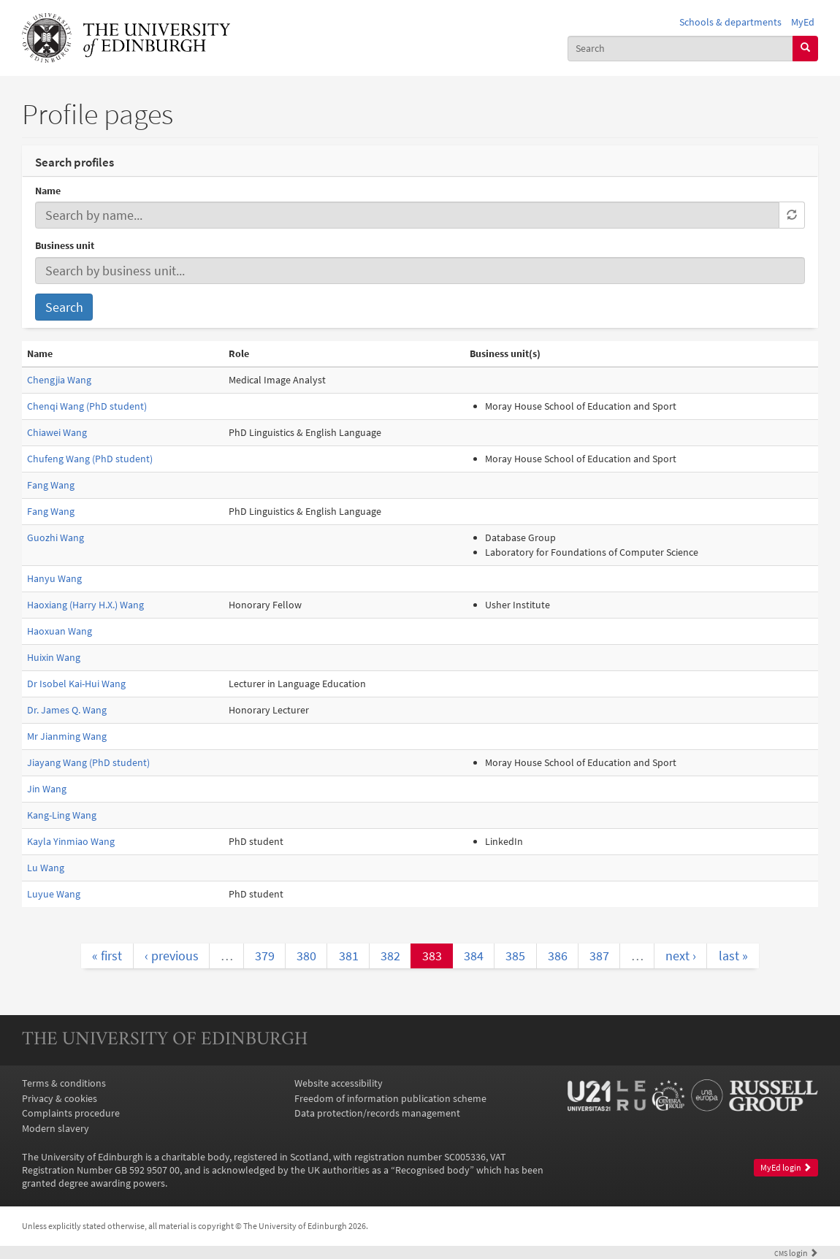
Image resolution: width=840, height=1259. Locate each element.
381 (349, 955)
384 (474, 955)
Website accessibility (338, 1083)
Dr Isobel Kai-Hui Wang (76, 683)
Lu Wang (45, 867)
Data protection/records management (377, 1113)
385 (515, 955)
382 (390, 955)
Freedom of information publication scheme (390, 1098)
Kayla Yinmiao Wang (71, 841)
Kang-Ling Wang (61, 815)
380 (306, 955)
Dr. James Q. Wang (67, 709)
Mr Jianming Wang (67, 736)
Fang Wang (51, 484)
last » (733, 955)
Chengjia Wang (59, 379)
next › (680, 955)
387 (599, 955)
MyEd (802, 21)
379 (265, 955)
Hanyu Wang (54, 578)
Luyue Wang (53, 893)
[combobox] (681, 48)
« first (107, 955)
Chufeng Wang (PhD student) (90, 458)
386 (558, 955)
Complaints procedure (71, 1113)
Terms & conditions (64, 1083)
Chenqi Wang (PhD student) (87, 406)
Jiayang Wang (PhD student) (88, 762)
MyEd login (786, 1167)
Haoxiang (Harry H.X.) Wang (85, 604)
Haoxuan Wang (59, 631)
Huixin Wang (53, 657)
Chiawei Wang (57, 432)
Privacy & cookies (59, 1098)
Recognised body (432, 1169)
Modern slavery (55, 1128)
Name (48, 190)
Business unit (64, 245)
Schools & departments (730, 21)
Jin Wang (46, 788)
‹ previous (172, 955)
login (796, 1253)
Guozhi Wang (55, 537)
